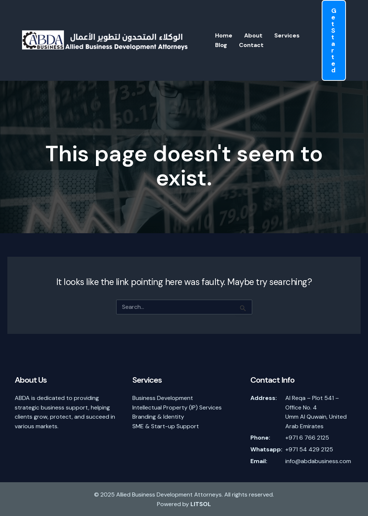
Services (287, 35)
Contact (251, 45)
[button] (334, 40)
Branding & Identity (158, 417)
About (253, 35)
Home (223, 35)
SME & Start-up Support (165, 426)
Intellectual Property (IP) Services (177, 407)
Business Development (162, 398)
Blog (221, 45)
